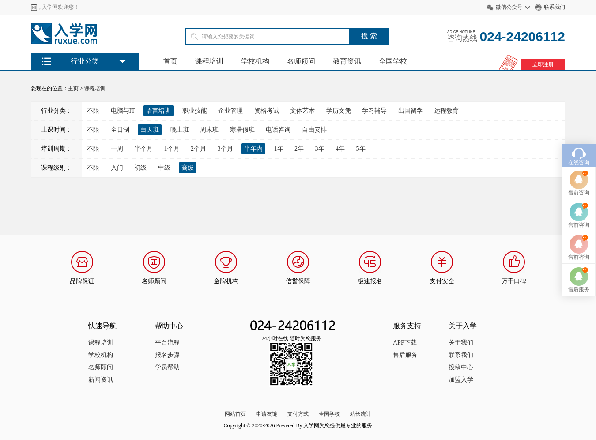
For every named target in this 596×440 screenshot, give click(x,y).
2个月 (198, 148)
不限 (93, 110)
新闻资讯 (100, 379)
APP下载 (405, 342)
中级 (164, 167)
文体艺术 (302, 110)
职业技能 (194, 110)
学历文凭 (338, 110)
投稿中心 (461, 367)
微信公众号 (509, 7)
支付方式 (298, 414)
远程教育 (446, 110)
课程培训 (209, 61)
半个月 (143, 148)
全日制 (120, 129)
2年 (299, 148)
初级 (140, 167)
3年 (319, 148)
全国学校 (393, 61)
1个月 (172, 148)
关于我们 (461, 342)
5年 (361, 148)
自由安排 (314, 129)
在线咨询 (578, 153)
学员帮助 (167, 367)
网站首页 (235, 414)
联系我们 (554, 7)
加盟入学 (461, 379)
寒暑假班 (242, 129)
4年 (340, 148)
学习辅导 (374, 110)
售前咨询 (578, 183)
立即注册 (543, 64)
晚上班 (179, 129)
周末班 (209, 129)
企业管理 (230, 110)
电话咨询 (278, 129)
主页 (73, 88)
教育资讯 (347, 61)
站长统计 (360, 414)
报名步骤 (167, 355)
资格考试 (266, 110)
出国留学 (410, 110)
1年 (278, 148)
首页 (170, 61)
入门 (117, 167)
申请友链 (266, 414)
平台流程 (167, 342)
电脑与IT (123, 110)
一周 (117, 148)
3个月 (225, 148)
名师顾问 (301, 61)
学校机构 (255, 61)
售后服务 (405, 355)
